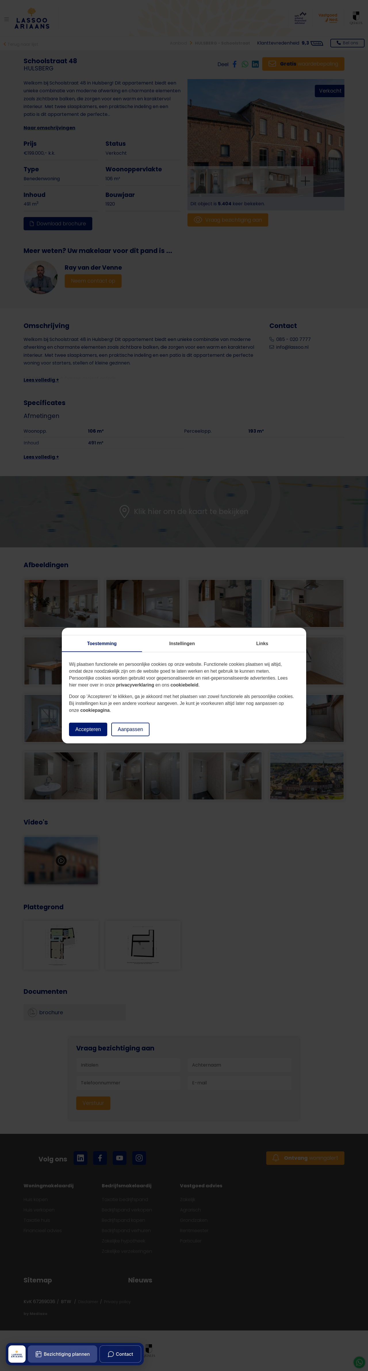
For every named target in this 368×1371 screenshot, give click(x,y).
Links (262, 643)
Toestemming (102, 643)
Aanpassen (130, 729)
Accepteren (88, 729)
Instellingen (182, 643)
